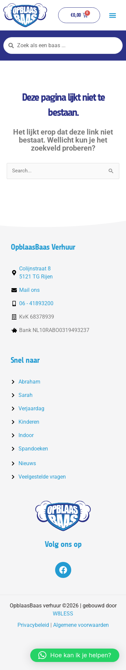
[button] (112, 15)
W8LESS (63, 613)
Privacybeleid (33, 625)
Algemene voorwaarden (81, 625)
